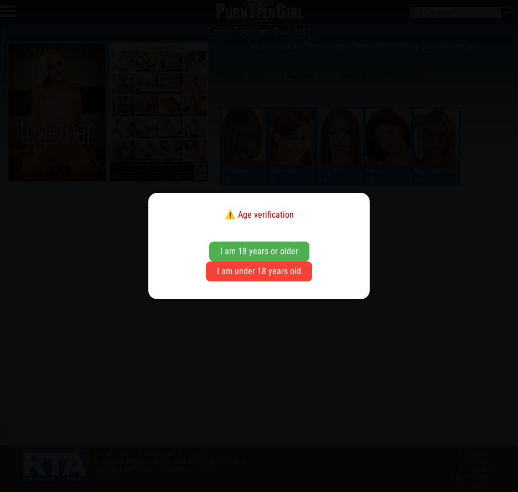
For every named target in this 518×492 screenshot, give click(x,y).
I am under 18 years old (259, 271)
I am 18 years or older (259, 251)
